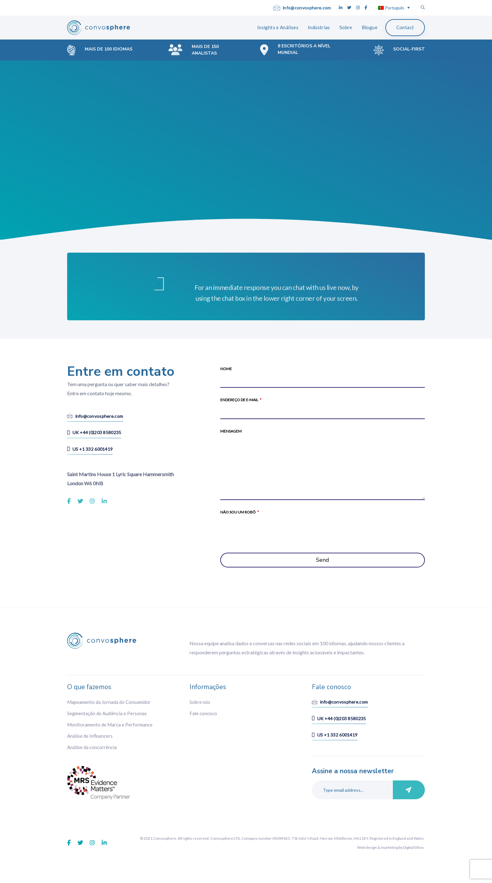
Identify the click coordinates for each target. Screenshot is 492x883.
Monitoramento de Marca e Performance (109, 724)
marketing (389, 847)
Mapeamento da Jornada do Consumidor (109, 702)
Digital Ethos (413, 847)
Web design (367, 847)
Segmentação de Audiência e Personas (107, 713)
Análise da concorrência (92, 747)
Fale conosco (203, 713)
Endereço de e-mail (240, 399)
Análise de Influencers (90, 736)
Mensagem (231, 431)
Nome (226, 368)
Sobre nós (200, 702)
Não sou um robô (239, 512)
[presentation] (268, 530)
